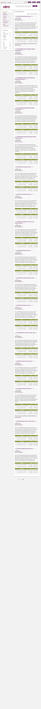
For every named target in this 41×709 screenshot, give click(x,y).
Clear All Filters (5, 11)
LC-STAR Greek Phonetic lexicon (23, 250)
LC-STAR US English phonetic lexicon (24, 448)
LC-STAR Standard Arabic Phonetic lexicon (25, 421)
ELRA (23, 479)
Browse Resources (3, 2)
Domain (4, 24)
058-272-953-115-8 (20, 254)
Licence (4, 19)
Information (9, 2)
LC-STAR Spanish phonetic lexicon (23, 388)
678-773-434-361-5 (20, 113)
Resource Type (5, 14)
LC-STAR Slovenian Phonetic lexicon (24, 361)
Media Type (4, 16)
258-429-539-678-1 (20, 54)
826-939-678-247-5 (20, 392)
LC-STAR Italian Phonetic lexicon (23, 305)
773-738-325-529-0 (20, 452)
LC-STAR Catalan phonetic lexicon (23, 16)
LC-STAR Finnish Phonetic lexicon (23, 166)
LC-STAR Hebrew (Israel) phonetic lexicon (25, 277)
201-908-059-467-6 (20, 281)
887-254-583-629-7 (20, 170)
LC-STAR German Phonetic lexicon (23, 194)
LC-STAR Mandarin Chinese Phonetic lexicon (26, 332)
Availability (4, 17)
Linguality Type (5, 22)
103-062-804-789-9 (20, 337)
